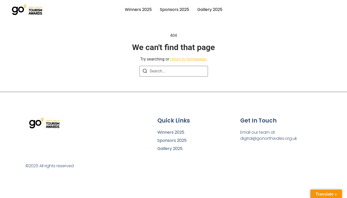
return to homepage (188, 59)
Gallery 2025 (209, 10)
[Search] (145, 71)
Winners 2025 (138, 10)
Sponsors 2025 (174, 10)
